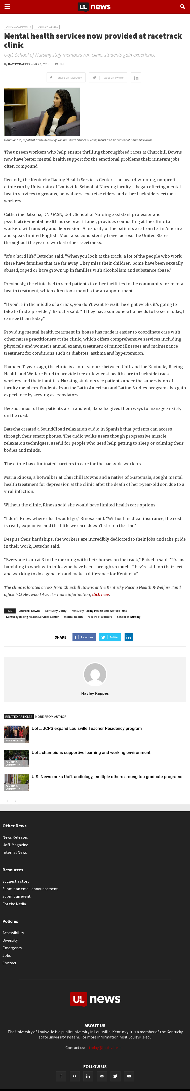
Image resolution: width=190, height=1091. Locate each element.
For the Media (14, 903)
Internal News (15, 852)
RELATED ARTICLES (18, 716)
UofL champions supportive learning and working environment (91, 752)
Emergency (12, 947)
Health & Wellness (47, 26)
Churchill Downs (29, 610)
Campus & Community (18, 26)
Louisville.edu (139, 1036)
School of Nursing (128, 617)
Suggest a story (16, 881)
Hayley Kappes (19, 64)
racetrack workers (100, 617)
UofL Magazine (15, 844)
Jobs (7, 955)
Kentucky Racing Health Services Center (32, 617)
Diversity (10, 940)
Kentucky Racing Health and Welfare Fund (99, 610)
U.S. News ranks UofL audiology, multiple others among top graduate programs (107, 776)
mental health (73, 617)
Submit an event (17, 896)
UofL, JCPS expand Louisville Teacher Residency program (87, 728)
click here (100, 594)
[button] (183, 7)
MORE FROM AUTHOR (50, 716)
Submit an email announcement (30, 888)
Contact (10, 962)
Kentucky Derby (55, 610)
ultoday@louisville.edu (105, 1047)
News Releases (15, 740)
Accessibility (13, 932)
